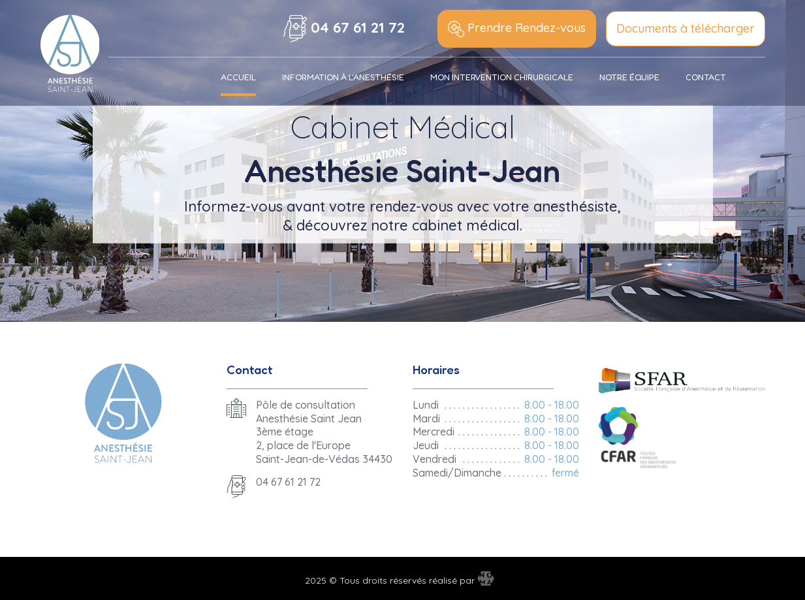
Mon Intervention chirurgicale (501, 77)
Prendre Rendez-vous (517, 28)
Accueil (238, 77)
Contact (706, 77)
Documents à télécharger (685, 28)
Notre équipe (629, 77)
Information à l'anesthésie (343, 77)
